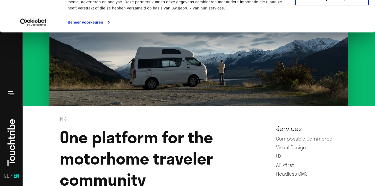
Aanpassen (332, 28)
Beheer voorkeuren (85, 51)
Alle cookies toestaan (332, 13)
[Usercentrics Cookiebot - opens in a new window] (33, 52)
